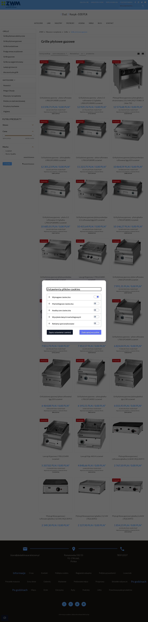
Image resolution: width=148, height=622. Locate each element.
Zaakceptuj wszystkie (90, 332)
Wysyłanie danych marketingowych (66, 317)
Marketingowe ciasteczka (62, 304)
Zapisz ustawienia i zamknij (60, 332)
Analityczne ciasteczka (61, 310)
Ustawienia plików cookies (63, 289)
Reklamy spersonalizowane (63, 323)
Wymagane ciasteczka (61, 297)
